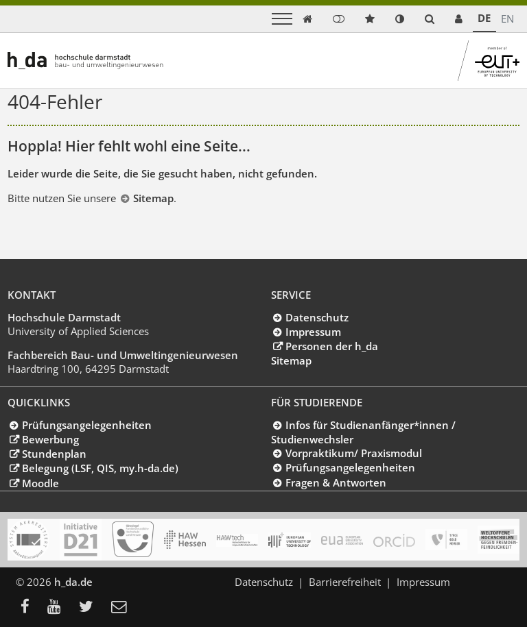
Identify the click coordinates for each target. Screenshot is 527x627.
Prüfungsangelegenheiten (87, 425)
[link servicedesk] (459, 19)
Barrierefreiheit (345, 582)
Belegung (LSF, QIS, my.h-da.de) (100, 468)
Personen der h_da (331, 346)
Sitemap (153, 198)
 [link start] (307, 19)
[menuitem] (29, 607)
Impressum (313, 332)
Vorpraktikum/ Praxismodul (353, 453)
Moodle (40, 483)
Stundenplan (54, 453)
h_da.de (73, 582)
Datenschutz (317, 317)
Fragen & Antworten (335, 482)
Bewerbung (50, 439)
